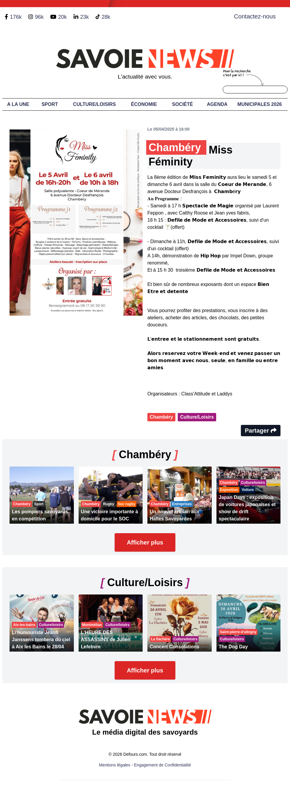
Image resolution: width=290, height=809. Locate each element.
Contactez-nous (255, 16)
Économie (144, 104)
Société (182, 104)
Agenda (217, 104)
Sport (49, 104)
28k (106, 17)
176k (15, 17)
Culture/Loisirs (94, 104)
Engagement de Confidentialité (162, 765)
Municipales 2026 (259, 104)
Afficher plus (145, 542)
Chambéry (161, 417)
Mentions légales (114, 765)
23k (84, 17)
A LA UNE (18, 104)
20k (62, 17)
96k (39, 17)
